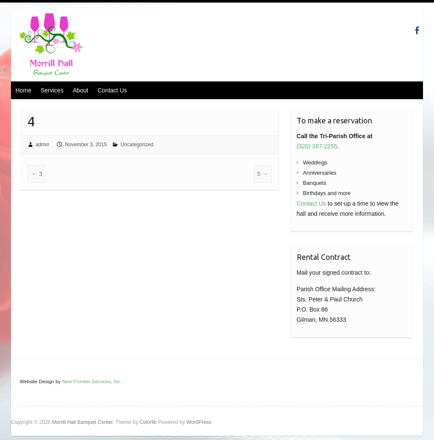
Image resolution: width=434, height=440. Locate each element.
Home (23, 90)
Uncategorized (136, 145)
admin (43, 145)
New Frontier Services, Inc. (92, 381)
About (81, 90)
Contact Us (112, 90)
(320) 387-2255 (317, 146)
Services (52, 90)
